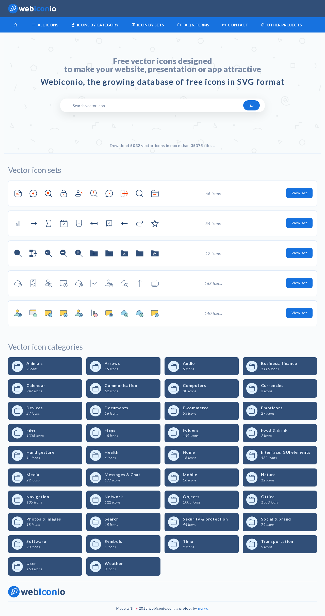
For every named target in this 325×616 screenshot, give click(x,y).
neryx (203, 608)
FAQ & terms (193, 25)
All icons (45, 25)
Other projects (281, 25)
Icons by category (95, 25)
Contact (235, 25)
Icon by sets (147, 25)
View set (299, 193)
